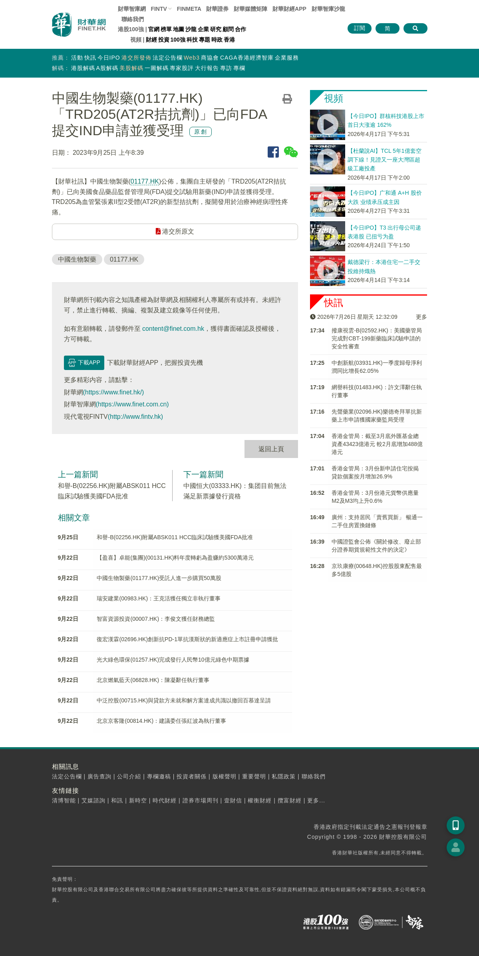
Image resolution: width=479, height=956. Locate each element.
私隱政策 (284, 776)
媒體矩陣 (250, 9)
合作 (240, 29)
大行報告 (207, 68)
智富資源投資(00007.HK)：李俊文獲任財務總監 (156, 619)
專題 (204, 39)
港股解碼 (83, 68)
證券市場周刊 (201, 800)
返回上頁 (271, 449)
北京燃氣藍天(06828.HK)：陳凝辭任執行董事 (153, 680)
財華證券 (217, 9)
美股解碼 (131, 68)
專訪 (226, 68)
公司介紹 (129, 776)
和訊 (117, 800)
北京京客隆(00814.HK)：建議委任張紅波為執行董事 (161, 721)
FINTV (159, 9)
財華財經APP (289, 9)
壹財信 (233, 800)
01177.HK (145, 181)
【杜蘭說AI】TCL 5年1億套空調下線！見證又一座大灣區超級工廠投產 (384, 160)
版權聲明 (225, 776)
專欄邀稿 (159, 776)
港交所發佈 (136, 57)
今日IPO (108, 57)
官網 (153, 29)
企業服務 (287, 57)
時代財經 (165, 800)
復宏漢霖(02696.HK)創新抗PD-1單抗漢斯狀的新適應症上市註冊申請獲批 (187, 639)
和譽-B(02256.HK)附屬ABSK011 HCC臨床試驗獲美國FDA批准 (175, 537)
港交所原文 (175, 231)
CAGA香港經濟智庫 (247, 57)
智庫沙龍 (328, 9)
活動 (77, 57)
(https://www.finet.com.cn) (132, 404)
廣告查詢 (99, 776)
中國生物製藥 (77, 259)
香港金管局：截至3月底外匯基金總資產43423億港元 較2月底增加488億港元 (377, 444)
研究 (215, 29)
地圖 (178, 29)
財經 (151, 39)
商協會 (210, 57)
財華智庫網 (132, 9)
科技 (192, 39)
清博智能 (64, 800)
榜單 (166, 29)
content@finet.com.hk (173, 328)
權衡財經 (260, 800)
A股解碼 (107, 68)
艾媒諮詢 (93, 800)
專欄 (239, 68)
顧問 (228, 29)
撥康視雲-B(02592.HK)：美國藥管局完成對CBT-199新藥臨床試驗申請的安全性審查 (377, 338)
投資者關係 (192, 776)
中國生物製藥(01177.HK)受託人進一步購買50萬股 (159, 578)
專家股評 (182, 68)
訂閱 (359, 28)
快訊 (90, 57)
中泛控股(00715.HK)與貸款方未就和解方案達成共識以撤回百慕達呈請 (184, 700)
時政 (217, 39)
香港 (229, 39)
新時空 (138, 800)
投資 (163, 39)
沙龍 (191, 29)
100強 (178, 39)
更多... (316, 800)
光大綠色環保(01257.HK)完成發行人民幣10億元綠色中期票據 (173, 659)
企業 (203, 29)
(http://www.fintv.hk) (135, 416)
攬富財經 (290, 800)
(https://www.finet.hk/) (113, 392)
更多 (421, 317)
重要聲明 (254, 776)
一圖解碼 (157, 68)
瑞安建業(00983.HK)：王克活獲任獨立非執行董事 (159, 598)
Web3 (192, 57)
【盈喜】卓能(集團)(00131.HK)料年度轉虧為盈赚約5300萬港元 (175, 557)
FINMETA (189, 9)
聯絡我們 (132, 19)
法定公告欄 (168, 57)
